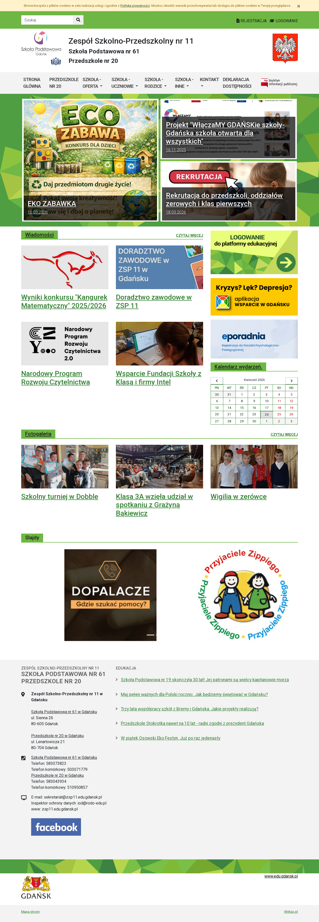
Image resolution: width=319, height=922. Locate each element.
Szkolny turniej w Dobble (59, 496)
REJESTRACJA (252, 20)
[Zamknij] (298, 6)
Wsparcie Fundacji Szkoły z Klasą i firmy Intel (158, 377)
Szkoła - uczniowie (123, 83)
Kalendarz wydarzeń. (238, 367)
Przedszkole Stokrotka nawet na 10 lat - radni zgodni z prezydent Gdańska (192, 723)
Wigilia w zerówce (239, 496)
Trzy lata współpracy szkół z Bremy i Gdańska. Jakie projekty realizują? (189, 708)
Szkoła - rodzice (154, 83)
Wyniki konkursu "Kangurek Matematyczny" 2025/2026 (64, 301)
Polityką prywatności (135, 5)
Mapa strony (30, 912)
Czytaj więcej (189, 235)
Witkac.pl (291, 912)
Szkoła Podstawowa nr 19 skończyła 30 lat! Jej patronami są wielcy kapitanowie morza (205, 679)
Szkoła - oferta (91, 83)
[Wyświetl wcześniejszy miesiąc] (217, 380)
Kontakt (209, 79)
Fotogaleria (38, 434)
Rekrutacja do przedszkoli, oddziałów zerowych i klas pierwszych (228, 204)
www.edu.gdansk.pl (281, 876)
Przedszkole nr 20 (64, 83)
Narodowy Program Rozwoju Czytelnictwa (55, 377)
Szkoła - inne (184, 83)
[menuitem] (94, 83)
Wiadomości (39, 235)
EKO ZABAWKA (90, 208)
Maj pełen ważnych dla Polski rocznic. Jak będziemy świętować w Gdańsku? (194, 694)
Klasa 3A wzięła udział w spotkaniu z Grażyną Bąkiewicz (154, 504)
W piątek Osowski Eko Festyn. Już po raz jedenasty (170, 738)
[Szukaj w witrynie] (78, 20)
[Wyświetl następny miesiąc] (291, 380)
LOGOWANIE (284, 20)
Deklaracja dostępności (237, 83)
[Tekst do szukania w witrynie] (47, 20)
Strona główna (32, 83)
